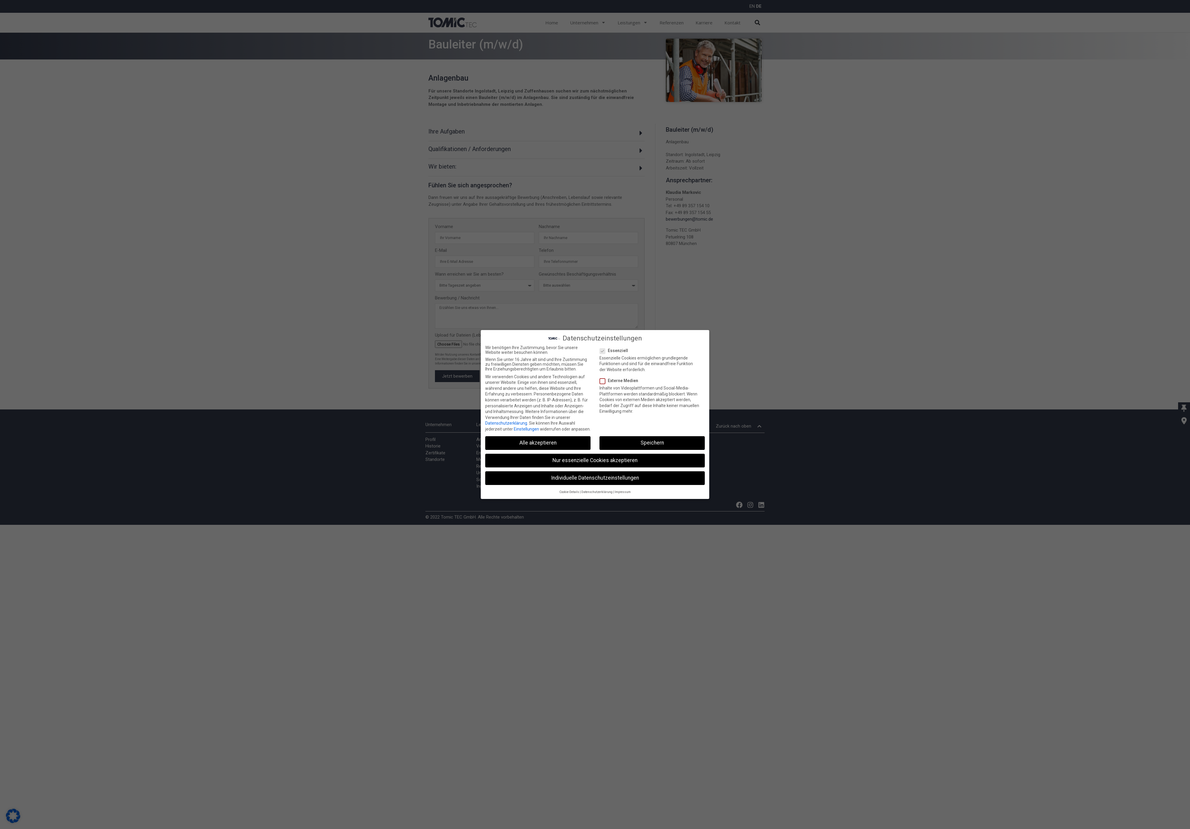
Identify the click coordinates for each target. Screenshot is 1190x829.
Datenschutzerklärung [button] (597, 491)
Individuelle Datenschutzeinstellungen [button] (595, 477)
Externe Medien (620, 380)
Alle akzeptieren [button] (538, 442)
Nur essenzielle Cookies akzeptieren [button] (595, 460)
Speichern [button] (652, 442)
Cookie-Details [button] (569, 491)
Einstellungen (526, 428)
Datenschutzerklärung (506, 422)
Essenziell (615, 349)
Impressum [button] (623, 491)
